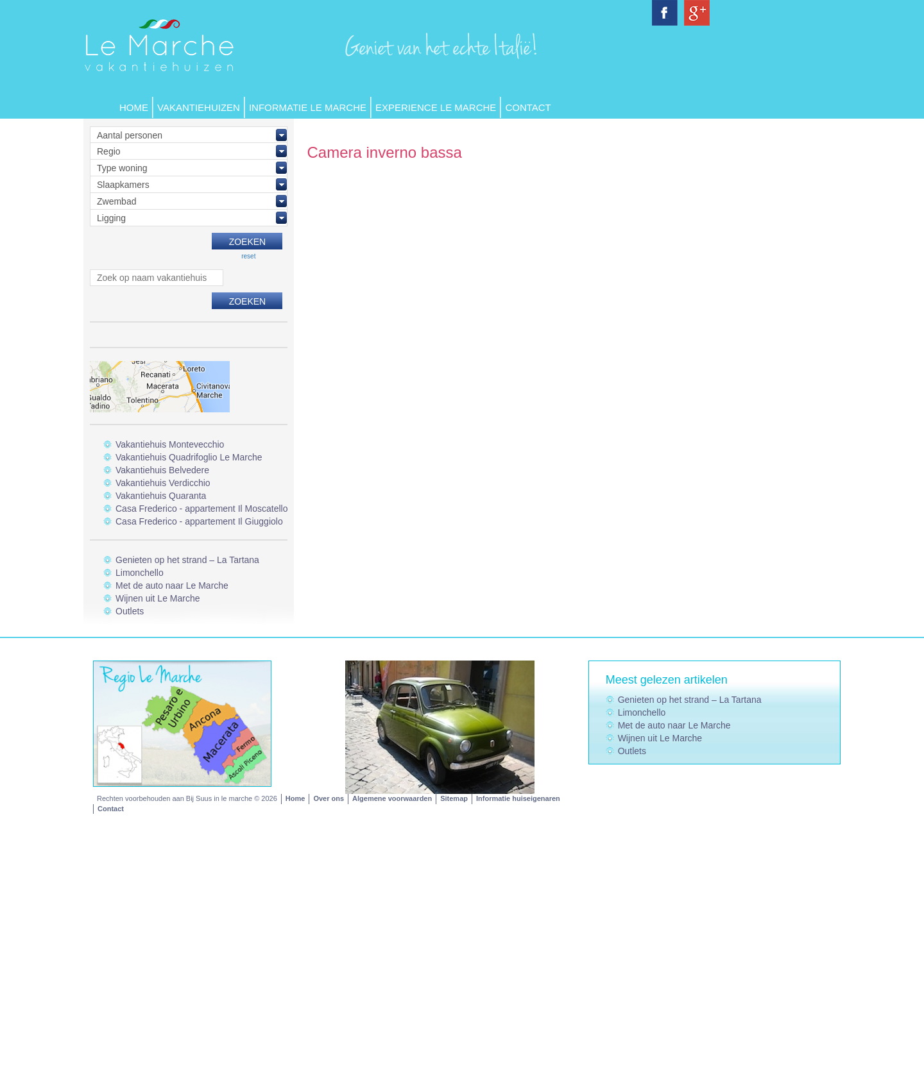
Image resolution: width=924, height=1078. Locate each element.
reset (248, 256)
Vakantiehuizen (198, 107)
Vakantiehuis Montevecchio (170, 444)
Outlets (130, 611)
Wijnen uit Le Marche (158, 598)
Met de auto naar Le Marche (172, 585)
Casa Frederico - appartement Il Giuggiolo (199, 521)
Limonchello (140, 573)
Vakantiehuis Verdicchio (163, 483)
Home (133, 107)
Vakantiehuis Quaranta (161, 496)
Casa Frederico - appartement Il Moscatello (201, 508)
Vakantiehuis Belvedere (162, 470)
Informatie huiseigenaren (518, 798)
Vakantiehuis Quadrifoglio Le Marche (189, 457)
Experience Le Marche (435, 107)
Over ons (328, 798)
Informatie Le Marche (307, 107)
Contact (528, 107)
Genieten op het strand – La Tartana (187, 560)
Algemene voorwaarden (392, 798)
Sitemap (454, 798)
